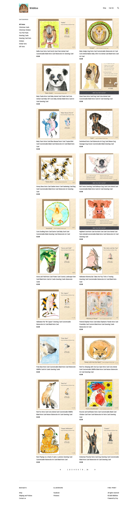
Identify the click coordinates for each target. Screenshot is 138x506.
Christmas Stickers (25, 30)
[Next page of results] (94, 469)
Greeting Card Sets (25, 38)
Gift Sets (22, 46)
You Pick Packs (23, 33)
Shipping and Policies (25, 495)
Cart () (111, 8)
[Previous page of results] (60, 469)
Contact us (22, 498)
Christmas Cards (24, 27)
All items (22, 24)
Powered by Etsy (113, 498)
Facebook (56, 493)
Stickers (21, 41)
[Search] (118, 8)
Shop (104, 8)
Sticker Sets (23, 44)
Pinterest (56, 495)
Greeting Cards (23, 35)
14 (87, 469)
